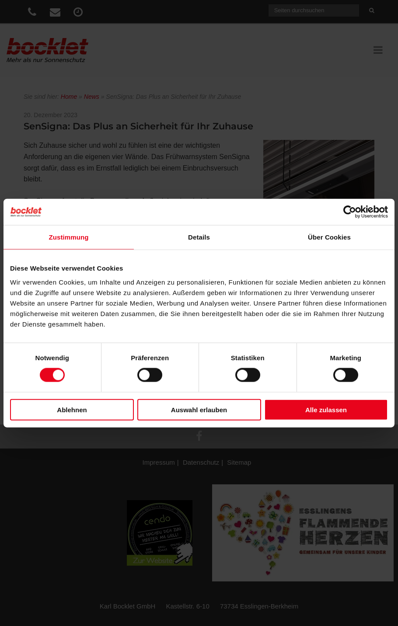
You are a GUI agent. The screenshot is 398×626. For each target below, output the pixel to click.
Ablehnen (72, 409)
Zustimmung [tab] (69, 237)
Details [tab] (199, 237)
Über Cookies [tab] (329, 237)
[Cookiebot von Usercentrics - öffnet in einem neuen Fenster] (349, 212)
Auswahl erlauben (199, 409)
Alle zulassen (326, 409)
